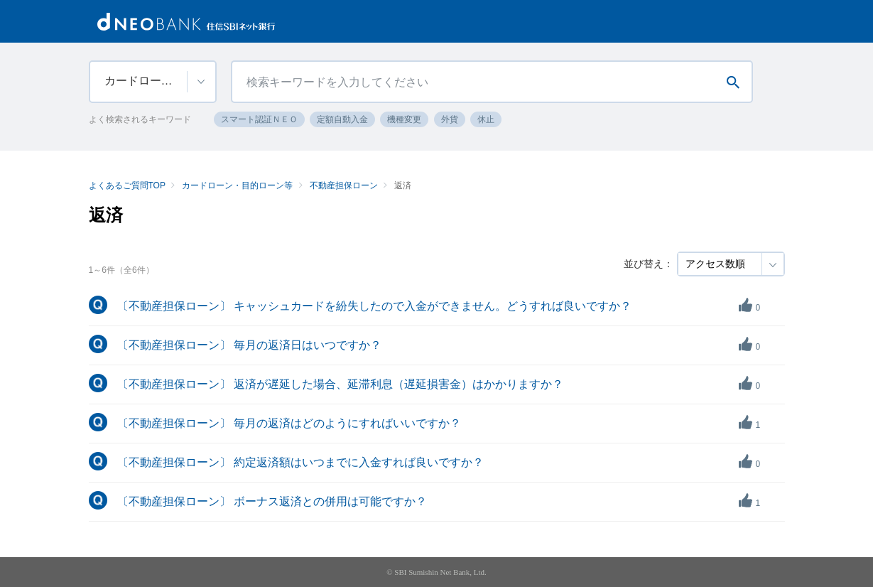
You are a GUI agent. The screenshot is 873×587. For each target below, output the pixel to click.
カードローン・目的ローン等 (237, 185)
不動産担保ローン (344, 185)
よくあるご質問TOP (127, 185)
